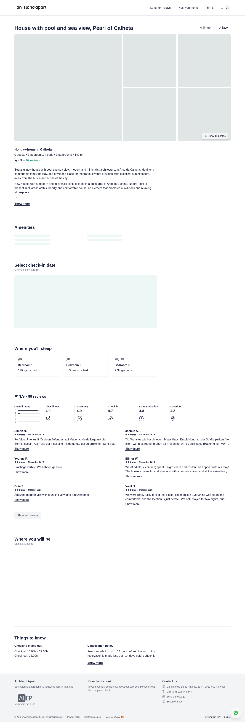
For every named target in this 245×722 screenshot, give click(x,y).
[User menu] (225, 8)
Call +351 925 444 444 (179, 691)
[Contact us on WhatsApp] (235, 712)
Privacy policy (73, 717)
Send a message (176, 696)
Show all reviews (27, 515)
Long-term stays (160, 7)
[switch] (219, 27)
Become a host (175, 701)
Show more (23, 448)
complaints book (101, 690)
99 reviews (33, 160)
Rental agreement (92, 717)
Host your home (189, 7)
